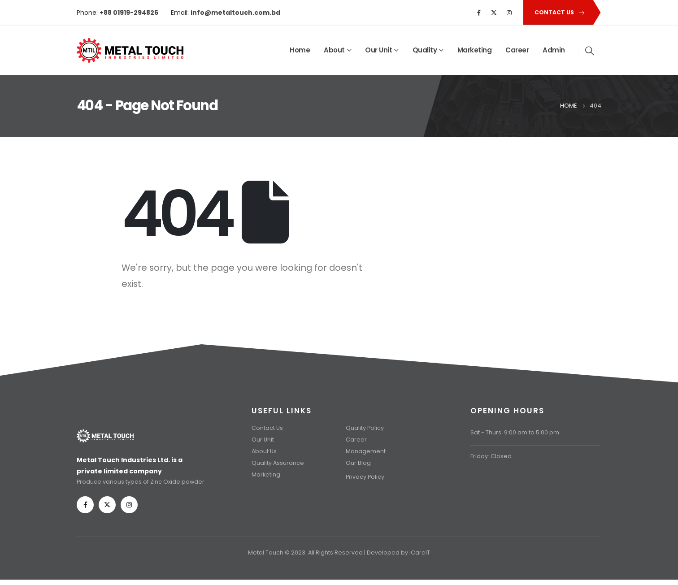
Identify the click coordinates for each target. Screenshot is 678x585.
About (334, 50)
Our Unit (378, 50)
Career (517, 50)
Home (300, 50)
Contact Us (267, 428)
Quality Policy (365, 428)
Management (366, 451)
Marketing (474, 50)
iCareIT (419, 552)
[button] (557, 12)
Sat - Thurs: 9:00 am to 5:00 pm (514, 432)
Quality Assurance (278, 463)
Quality (425, 50)
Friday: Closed (491, 456)
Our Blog (358, 463)
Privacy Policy (365, 477)
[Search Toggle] (590, 50)
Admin (554, 50)
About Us (264, 451)
